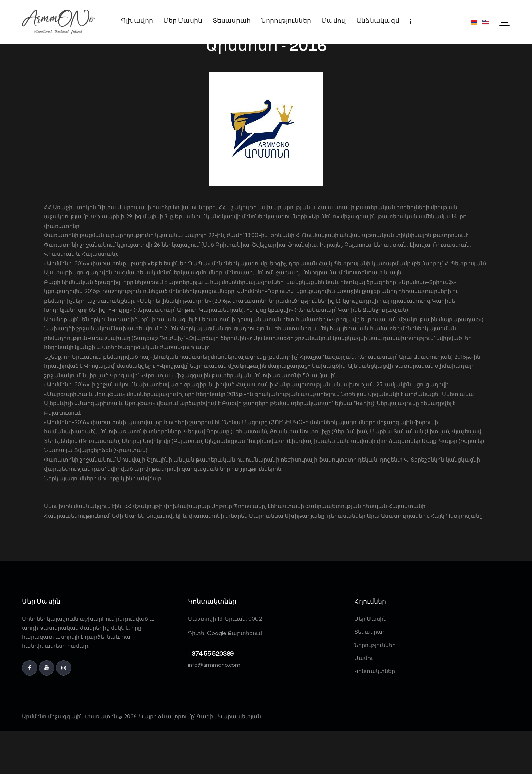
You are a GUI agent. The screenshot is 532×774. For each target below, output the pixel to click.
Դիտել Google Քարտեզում (225, 676)
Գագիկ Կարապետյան (229, 760)
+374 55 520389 (210, 698)
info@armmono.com (214, 708)
